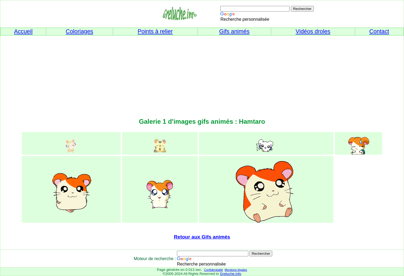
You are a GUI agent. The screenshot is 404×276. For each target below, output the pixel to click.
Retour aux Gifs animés (202, 237)
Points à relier (155, 31)
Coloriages (79, 31)
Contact (379, 31)
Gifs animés (234, 31)
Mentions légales (236, 269)
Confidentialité (213, 269)
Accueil (23, 31)
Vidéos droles (313, 31)
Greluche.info (230, 274)
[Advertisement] (202, 73)
